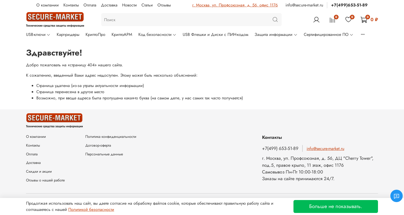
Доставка (109, 5)
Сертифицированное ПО (329, 34)
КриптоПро (95, 34)
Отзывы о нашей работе (45, 180)
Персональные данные (104, 154)
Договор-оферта (98, 145)
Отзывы (164, 5)
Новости (129, 5)
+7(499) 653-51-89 (280, 148)
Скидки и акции (39, 171)
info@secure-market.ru (304, 5)
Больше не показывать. (335, 206)
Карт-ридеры (68, 34)
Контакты (71, 5)
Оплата (89, 5)
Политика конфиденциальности (110, 136)
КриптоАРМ (122, 34)
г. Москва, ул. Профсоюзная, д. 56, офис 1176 (235, 5)
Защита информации (276, 34)
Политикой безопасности (91, 209)
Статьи (147, 5)
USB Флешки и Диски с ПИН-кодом (215, 34)
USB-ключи (38, 34)
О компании (47, 5)
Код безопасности (157, 34)
